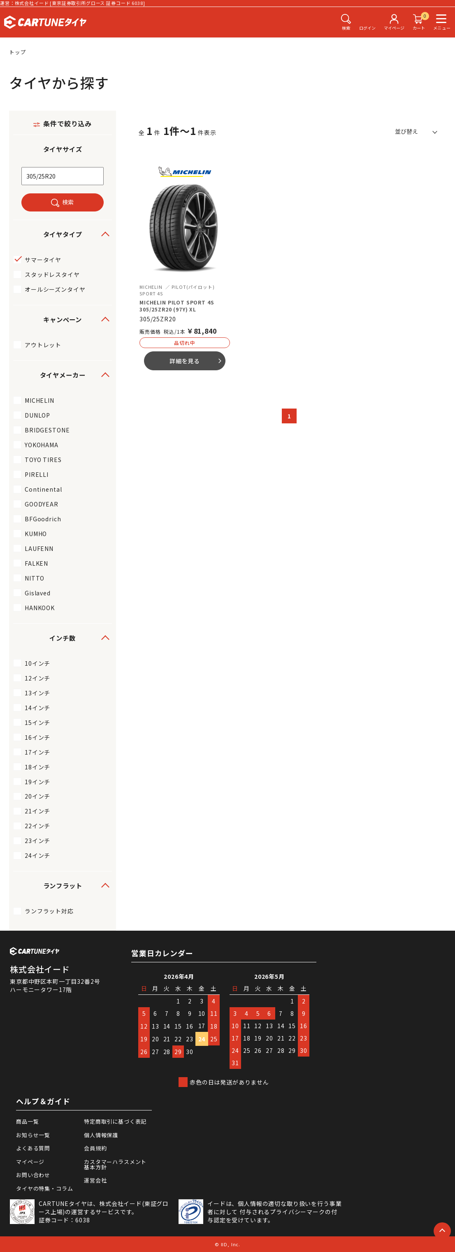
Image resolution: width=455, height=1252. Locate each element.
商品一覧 (27, 1121)
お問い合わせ (33, 1175)
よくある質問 (33, 1148)
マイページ (30, 1162)
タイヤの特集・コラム (44, 1188)
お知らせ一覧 (33, 1135)
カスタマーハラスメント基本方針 (115, 1164)
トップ (17, 52)
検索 (68, 202)
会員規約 (95, 1148)
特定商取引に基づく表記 (115, 1121)
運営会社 (95, 1180)
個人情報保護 (101, 1135)
